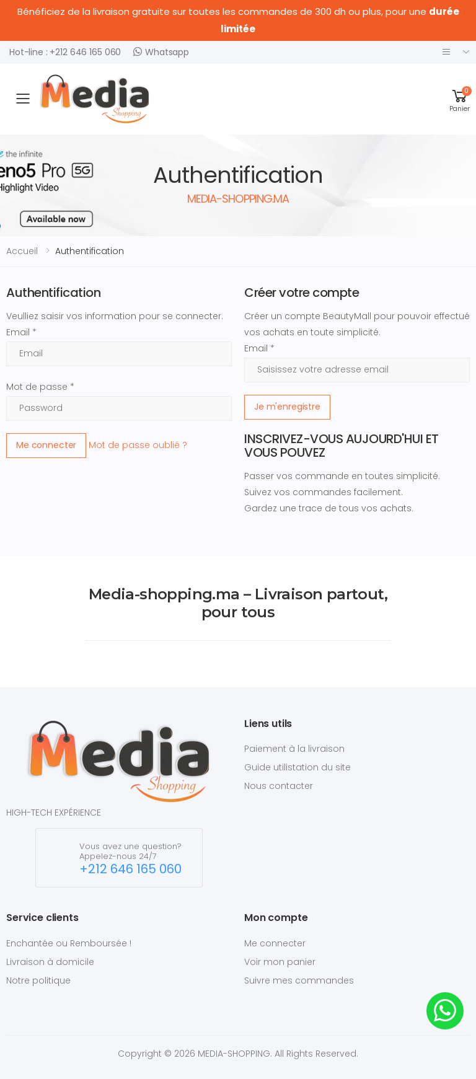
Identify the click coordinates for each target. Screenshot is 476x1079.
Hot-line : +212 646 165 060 (65, 52)
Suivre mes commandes (299, 980)
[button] (459, 99)
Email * (21, 332)
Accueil (22, 251)
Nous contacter (278, 786)
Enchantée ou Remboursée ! (68, 943)
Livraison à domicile (50, 962)
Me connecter (46, 445)
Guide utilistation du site (297, 767)
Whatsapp (161, 52)
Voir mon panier (279, 962)
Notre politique (38, 980)
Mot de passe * (40, 387)
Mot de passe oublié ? (138, 444)
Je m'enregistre (287, 406)
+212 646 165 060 (130, 869)
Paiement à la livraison (294, 748)
